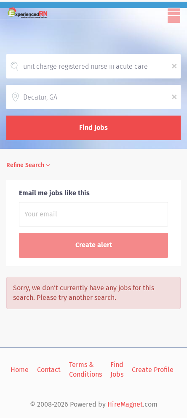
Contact (49, 370)
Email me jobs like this (54, 193)
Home (20, 370)
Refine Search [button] (25, 165)
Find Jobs (93, 128)
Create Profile (153, 370)
